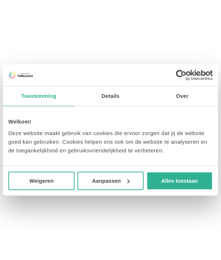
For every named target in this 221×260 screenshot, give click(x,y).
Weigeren (42, 181)
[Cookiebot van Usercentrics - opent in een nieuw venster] (181, 75)
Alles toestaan (179, 181)
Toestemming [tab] (39, 96)
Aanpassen (111, 181)
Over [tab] (182, 96)
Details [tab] (110, 96)
